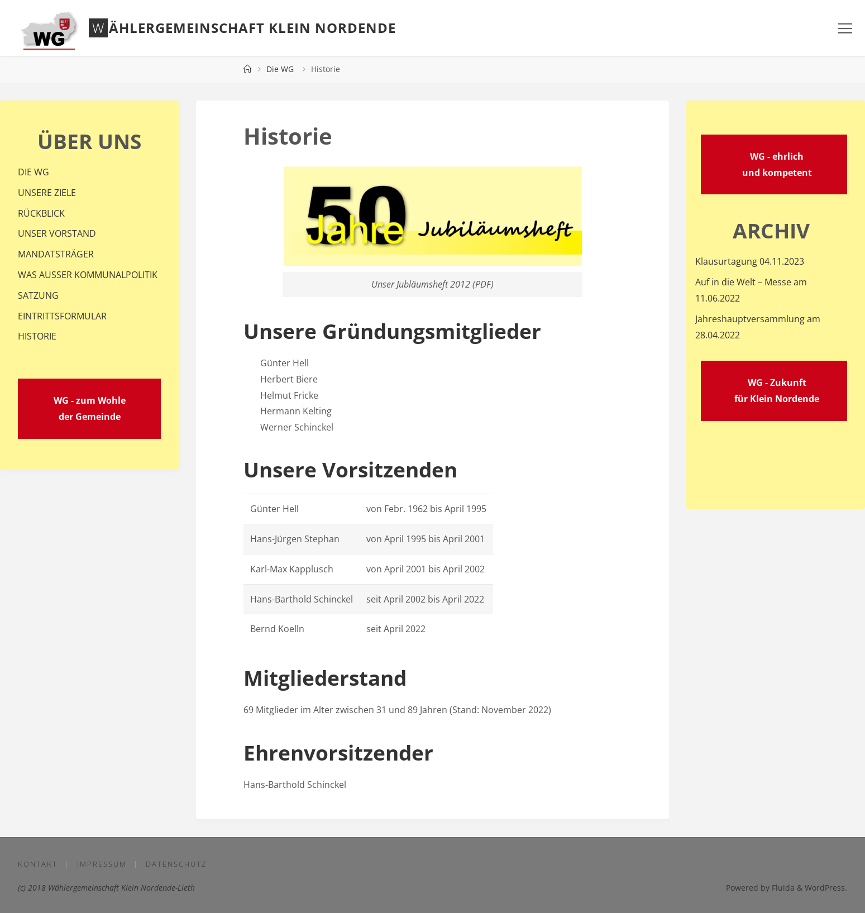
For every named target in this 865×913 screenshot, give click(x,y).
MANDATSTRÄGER (56, 254)
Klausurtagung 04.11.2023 (749, 261)
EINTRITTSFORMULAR (62, 316)
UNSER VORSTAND (57, 233)
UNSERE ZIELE (47, 193)
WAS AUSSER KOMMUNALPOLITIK (87, 275)
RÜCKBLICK (41, 213)
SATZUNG (38, 295)
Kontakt (38, 864)
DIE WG (33, 172)
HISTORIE (37, 336)
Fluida (782, 887)
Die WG (280, 69)
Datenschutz (176, 864)
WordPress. (826, 887)
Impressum (102, 864)
